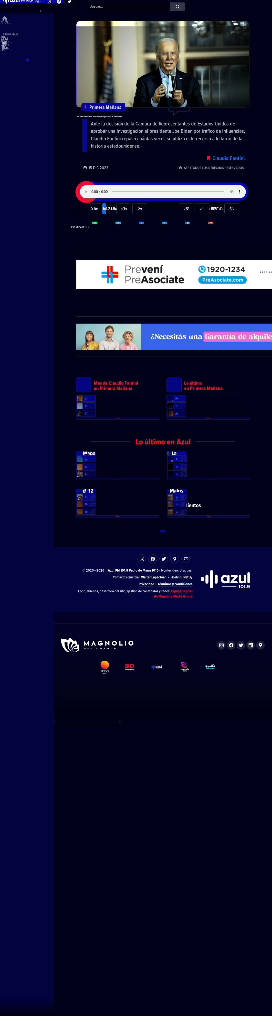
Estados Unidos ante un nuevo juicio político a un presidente (158, 125)
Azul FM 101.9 (118, 861)
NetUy (187, 868)
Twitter (163, 850)
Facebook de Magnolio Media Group (231, 936)
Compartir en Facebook (150, 247)
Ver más (118, 516)
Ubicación (174, 850)
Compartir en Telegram (126, 247)
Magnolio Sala (189, 966)
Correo (185, 850)
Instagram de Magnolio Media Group (221, 936)
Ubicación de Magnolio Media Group (260, 936)
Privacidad (146, 875)
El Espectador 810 (134, 966)
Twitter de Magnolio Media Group (241, 936)
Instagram (141, 850)
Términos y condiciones (175, 875)
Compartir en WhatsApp (103, 247)
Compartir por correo (219, 247)
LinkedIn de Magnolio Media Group (250, 936)
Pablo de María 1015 (143, 861)
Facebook (152, 850)
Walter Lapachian (154, 868)
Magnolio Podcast (215, 966)
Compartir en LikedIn (196, 247)
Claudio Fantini (228, 178)
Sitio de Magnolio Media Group (97, 936)
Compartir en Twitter (173, 247)
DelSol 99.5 (109, 966)
